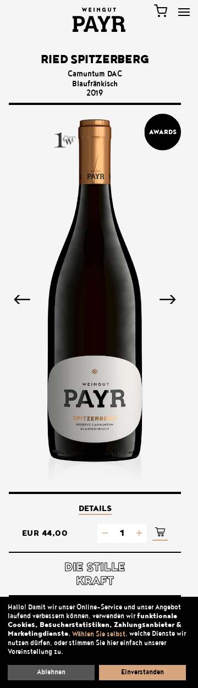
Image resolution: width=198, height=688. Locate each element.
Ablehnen (51, 672)
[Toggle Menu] (184, 12)
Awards (163, 132)
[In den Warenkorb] (160, 533)
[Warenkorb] (160, 11)
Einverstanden (142, 672)
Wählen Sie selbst (98, 634)
